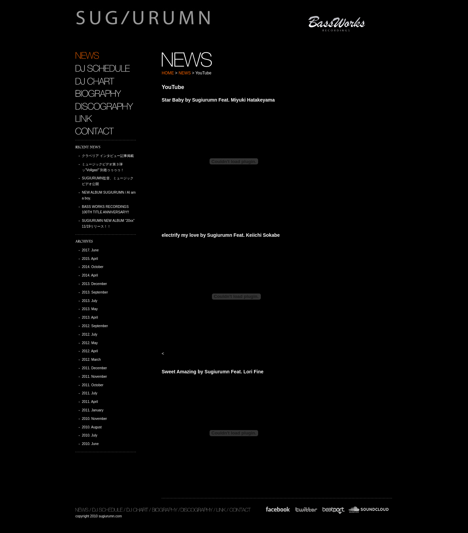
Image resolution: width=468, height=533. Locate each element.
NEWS (185, 73)
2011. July (89, 393)
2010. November (94, 419)
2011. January (92, 410)
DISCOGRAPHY (104, 106)
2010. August (92, 427)
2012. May (90, 343)
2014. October (92, 267)
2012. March (91, 359)
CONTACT (95, 131)
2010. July (89, 435)
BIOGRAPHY (98, 93)
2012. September (95, 326)
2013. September (95, 292)
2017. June (90, 250)
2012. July (89, 334)
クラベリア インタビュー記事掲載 (108, 156)
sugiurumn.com (175, 21)
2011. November (94, 376)
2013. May (90, 309)
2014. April (90, 275)
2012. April (90, 351)
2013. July (89, 301)
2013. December (94, 284)
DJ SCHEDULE (102, 68)
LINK (83, 118)
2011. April (90, 402)
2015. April (90, 259)
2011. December (94, 368)
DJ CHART (94, 81)
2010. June (90, 444)
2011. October (92, 385)
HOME (168, 73)
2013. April (90, 317)
